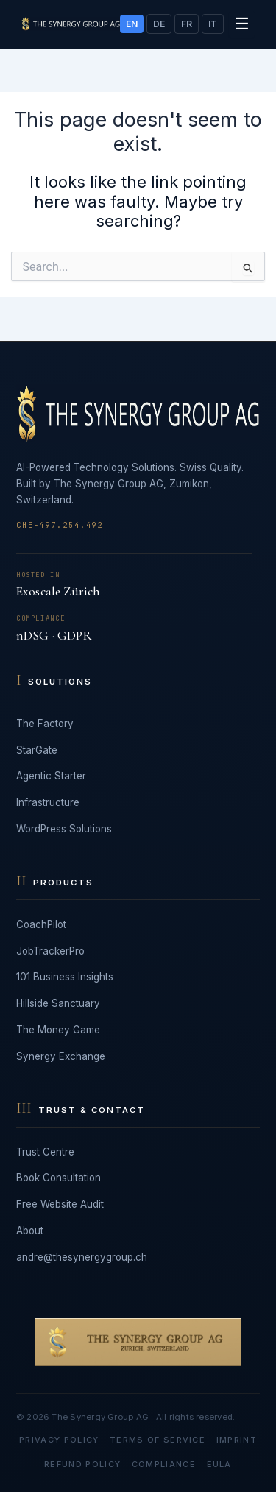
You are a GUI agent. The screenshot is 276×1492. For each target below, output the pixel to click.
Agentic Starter (51, 776)
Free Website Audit (60, 1204)
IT (212, 23)
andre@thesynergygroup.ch (81, 1257)
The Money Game (58, 1030)
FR (186, 23)
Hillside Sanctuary (58, 1003)
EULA (219, 1464)
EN (132, 23)
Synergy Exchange (60, 1056)
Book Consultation (58, 1178)
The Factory (45, 723)
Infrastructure (47, 802)
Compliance (164, 1464)
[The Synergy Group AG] (70, 24)
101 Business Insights (64, 977)
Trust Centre (45, 1152)
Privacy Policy (59, 1440)
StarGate (36, 750)
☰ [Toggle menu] (242, 23)
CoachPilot (41, 924)
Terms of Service (157, 1440)
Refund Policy (82, 1464)
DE (159, 23)
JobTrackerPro (50, 951)
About (29, 1231)
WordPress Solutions (64, 829)
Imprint (236, 1440)
